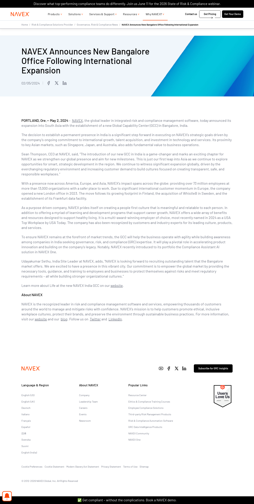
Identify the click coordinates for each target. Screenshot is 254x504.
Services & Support (101, 21)
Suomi (25, 446)
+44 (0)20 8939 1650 (203, 11)
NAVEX (77, 120)
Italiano (25, 414)
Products (54, 21)
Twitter (95, 319)
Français (26, 420)
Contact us (191, 21)
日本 (23, 433)
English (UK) (28, 401)
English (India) (29, 452)
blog (64, 319)
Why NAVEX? (154, 21)
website (116, 285)
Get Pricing (210, 21)
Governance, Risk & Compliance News (97, 31)
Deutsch (26, 407)
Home (24, 31)
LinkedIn (115, 319)
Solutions (74, 21)
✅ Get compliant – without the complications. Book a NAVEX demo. (127, 500)
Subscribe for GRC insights (213, 368)
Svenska (26, 439)
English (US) (27, 395)
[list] (231, 11)
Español (25, 426)
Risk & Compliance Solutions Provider (52, 31)
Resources (130, 21)
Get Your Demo (232, 21)
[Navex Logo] (20, 21)
